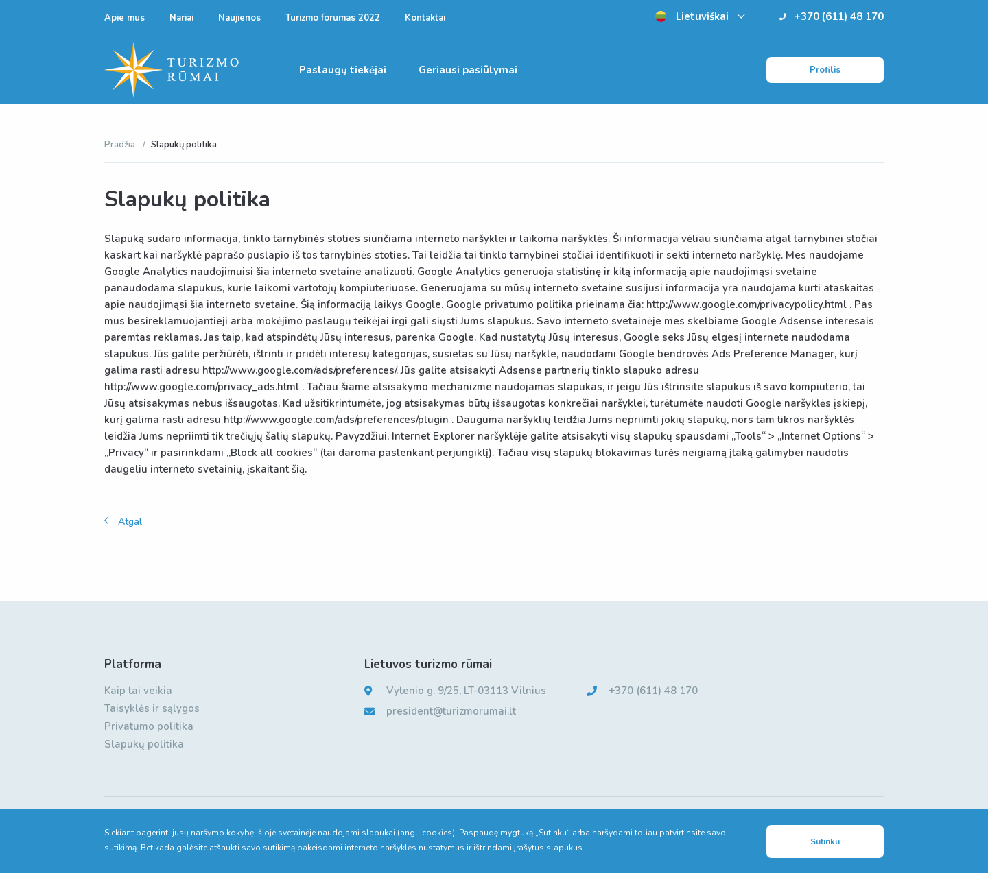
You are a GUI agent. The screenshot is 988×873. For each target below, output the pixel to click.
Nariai (181, 18)
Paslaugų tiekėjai (342, 70)
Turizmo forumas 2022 (332, 18)
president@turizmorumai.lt (451, 711)
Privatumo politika (148, 726)
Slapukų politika (144, 744)
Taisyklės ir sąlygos (152, 708)
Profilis (825, 70)
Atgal (130, 521)
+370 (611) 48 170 (831, 16)
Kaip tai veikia (138, 690)
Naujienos (239, 18)
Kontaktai (425, 18)
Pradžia (120, 145)
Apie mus (124, 18)
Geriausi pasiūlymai (468, 70)
